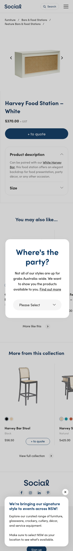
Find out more (50, 289)
